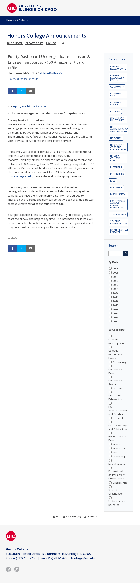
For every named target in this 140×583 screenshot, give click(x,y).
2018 (116, 301)
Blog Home (15, 43)
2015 (116, 313)
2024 (116, 276)
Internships (117, 174)
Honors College (17, 20)
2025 (116, 272)
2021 (116, 288)
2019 (116, 297)
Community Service (117, 103)
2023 (116, 280)
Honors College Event (115, 158)
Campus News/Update (118, 67)
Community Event (117, 94)
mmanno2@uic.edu (20, 176)
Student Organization (118, 222)
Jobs (112, 180)
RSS (56, 516)
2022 (116, 284)
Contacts (91, 516)
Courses (115, 111)
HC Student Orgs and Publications (118, 147)
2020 (116, 293)
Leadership (116, 187)
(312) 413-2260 (26, 558)
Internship (116, 167)
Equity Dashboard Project (30, 106)
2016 (116, 309)
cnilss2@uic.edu (51, 72)
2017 (116, 305)
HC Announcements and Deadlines (120, 129)
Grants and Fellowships (117, 119)
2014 (116, 317)
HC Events (116, 138)
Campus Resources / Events (24, 79)
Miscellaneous (119, 194)
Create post (34, 43)
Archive (51, 43)
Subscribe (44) (72, 516)
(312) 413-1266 (56, 558)
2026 (116, 268)
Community (117, 86)
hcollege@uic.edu (83, 558)
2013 (116, 321)
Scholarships (118, 214)
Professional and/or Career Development (118, 204)
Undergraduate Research (119, 231)
